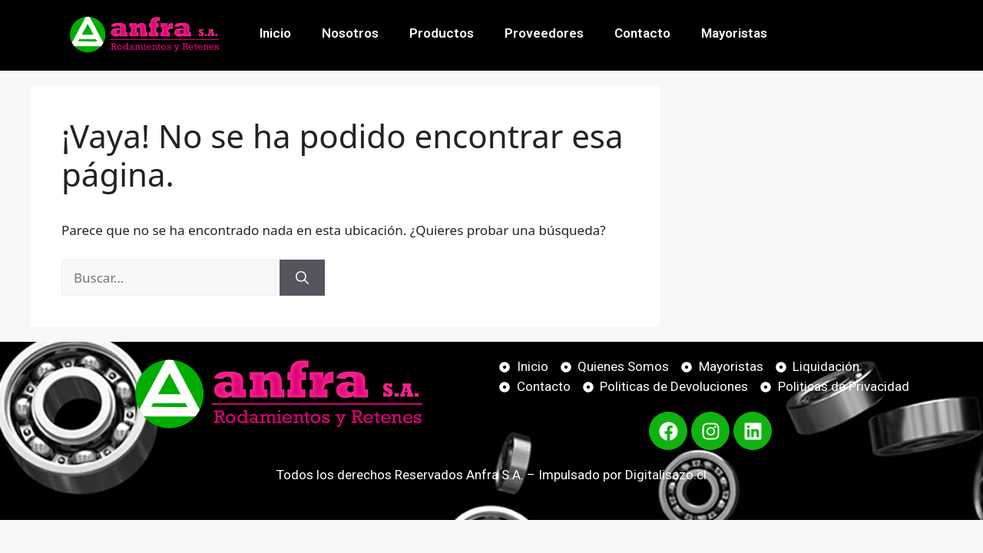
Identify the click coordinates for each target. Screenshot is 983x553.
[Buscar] (302, 278)
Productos (441, 33)
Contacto (642, 33)
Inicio (275, 33)
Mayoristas (734, 33)
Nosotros (350, 33)
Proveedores (544, 33)
